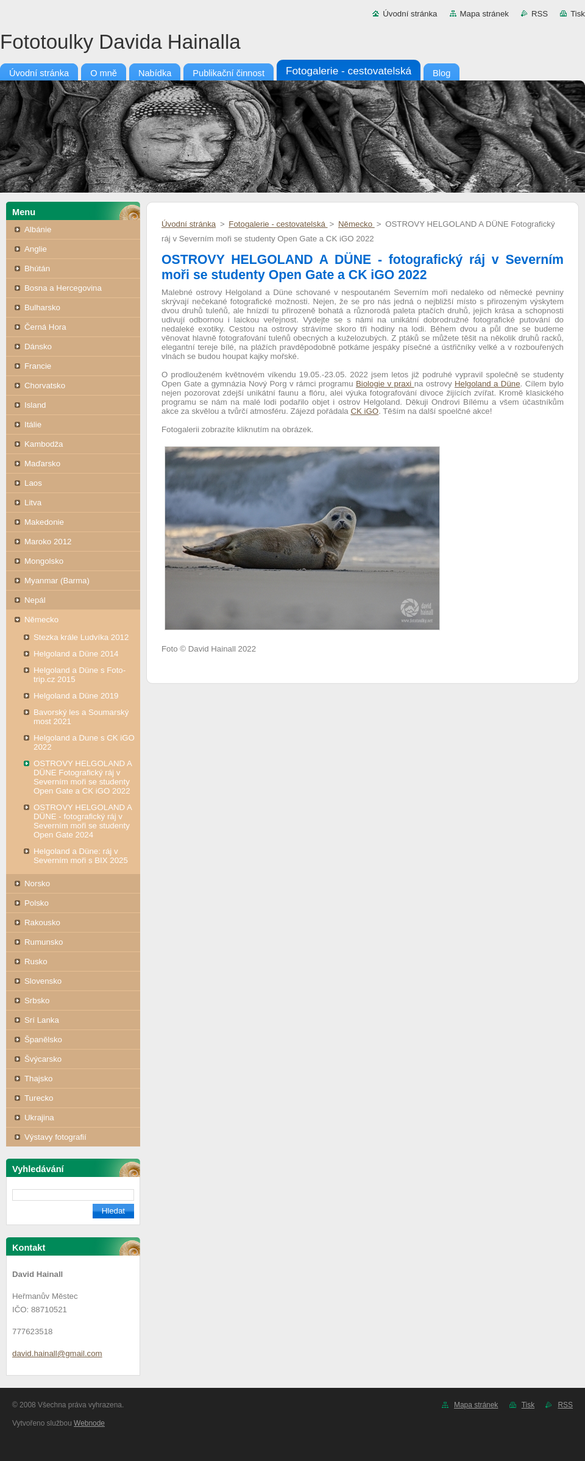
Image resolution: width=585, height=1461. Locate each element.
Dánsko (38, 346)
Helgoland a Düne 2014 (76, 653)
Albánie (37, 229)
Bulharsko (42, 307)
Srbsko (36, 1000)
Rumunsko (43, 942)
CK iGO (364, 411)
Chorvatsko (44, 385)
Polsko (36, 903)
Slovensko (43, 981)
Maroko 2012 (47, 541)
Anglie (35, 249)
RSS (539, 13)
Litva (32, 502)
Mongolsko (43, 561)
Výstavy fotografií (55, 1137)
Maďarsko (42, 463)
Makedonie (44, 522)
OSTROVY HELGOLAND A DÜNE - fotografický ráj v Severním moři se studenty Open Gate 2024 (83, 821)
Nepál (35, 600)
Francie (37, 366)
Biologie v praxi (385, 383)
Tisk (577, 13)
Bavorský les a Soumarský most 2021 (81, 717)
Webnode (89, 1423)
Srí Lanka (41, 1020)
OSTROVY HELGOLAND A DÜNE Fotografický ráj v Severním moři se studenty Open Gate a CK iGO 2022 (83, 777)
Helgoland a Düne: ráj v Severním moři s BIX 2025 (81, 856)
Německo (41, 619)
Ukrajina (39, 1117)
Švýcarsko (43, 1059)
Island (35, 405)
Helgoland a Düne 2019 (76, 695)
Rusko (36, 961)
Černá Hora (45, 327)
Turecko (38, 1098)
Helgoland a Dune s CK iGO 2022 (84, 742)
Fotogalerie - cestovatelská (278, 224)
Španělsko (43, 1039)
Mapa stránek (484, 13)
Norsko (37, 883)
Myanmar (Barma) (57, 580)
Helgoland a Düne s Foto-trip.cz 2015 (80, 675)
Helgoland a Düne (487, 383)
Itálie (32, 424)
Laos (33, 483)
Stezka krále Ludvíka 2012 (81, 637)
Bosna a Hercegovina (63, 288)
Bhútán (37, 268)
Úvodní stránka (410, 13)
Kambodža (43, 444)
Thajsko (38, 1078)
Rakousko (42, 922)
